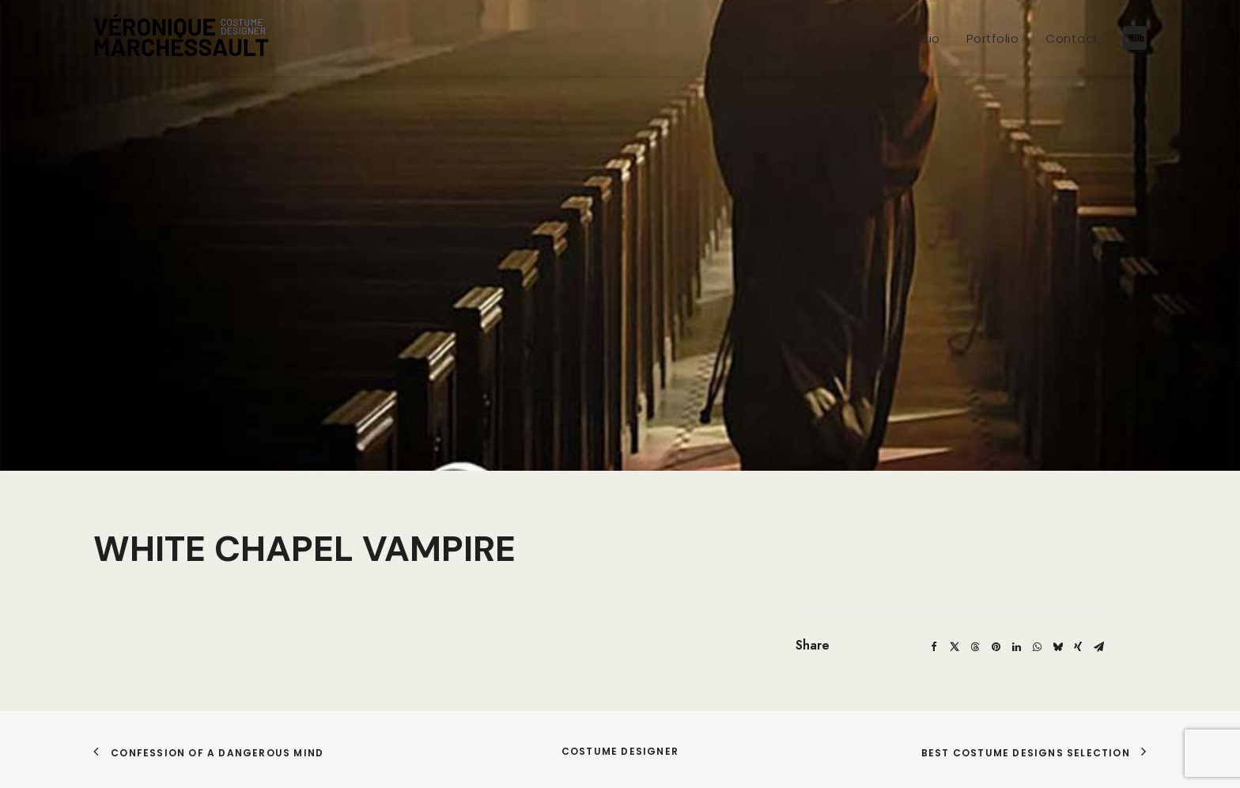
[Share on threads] (975, 621)
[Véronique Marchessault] (181, 38)
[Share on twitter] (954, 621)
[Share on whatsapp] (1036, 621)
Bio (930, 38)
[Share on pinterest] (995, 621)
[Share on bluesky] (1057, 621)
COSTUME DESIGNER (620, 725)
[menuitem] (930, 38)
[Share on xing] (1077, 621)
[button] (1133, 38)
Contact (1071, 38)
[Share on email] (1098, 621)
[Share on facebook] (933, 621)
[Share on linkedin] (1016, 621)
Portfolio (992, 38)
